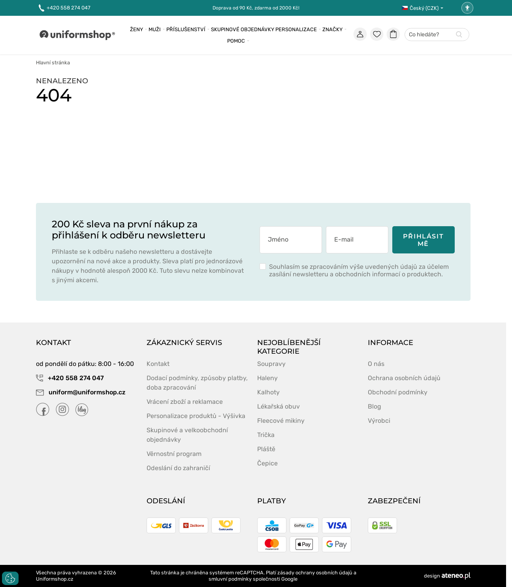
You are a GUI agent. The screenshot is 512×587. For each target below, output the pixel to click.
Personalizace (296, 29)
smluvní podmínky (230, 579)
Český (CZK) (420, 8)
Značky (332, 29)
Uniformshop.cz (54, 579)
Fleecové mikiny (281, 420)
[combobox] (437, 35)
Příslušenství (185, 29)
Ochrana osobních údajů (404, 378)
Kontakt (158, 364)
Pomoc (236, 41)
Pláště (266, 449)
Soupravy (271, 364)
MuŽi (155, 29)
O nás (376, 364)
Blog (374, 406)
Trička (266, 435)
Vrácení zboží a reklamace (185, 401)
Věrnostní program (174, 454)
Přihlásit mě (423, 240)
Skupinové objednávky (242, 29)
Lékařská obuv (278, 406)
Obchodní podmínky (397, 392)
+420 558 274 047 (64, 8)
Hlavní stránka (53, 63)
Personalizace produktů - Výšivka (196, 416)
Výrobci (379, 420)
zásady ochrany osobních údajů (314, 573)
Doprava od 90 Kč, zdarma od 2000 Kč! (256, 8)
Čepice (267, 463)
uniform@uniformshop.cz (81, 392)
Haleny (267, 378)
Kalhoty (268, 392)
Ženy (136, 29)
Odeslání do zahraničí (178, 468)
